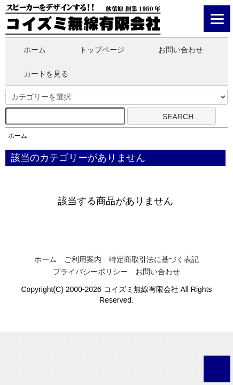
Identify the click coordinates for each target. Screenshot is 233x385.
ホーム (27, 49)
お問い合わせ (173, 49)
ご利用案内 (83, 259)
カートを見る (38, 74)
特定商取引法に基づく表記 (154, 259)
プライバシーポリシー (90, 271)
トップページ (94, 49)
